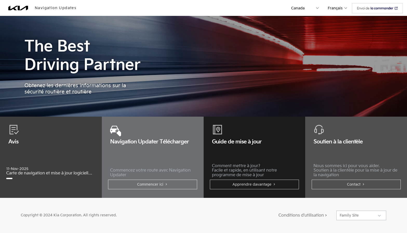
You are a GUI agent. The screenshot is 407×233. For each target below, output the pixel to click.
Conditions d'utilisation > (302, 215)
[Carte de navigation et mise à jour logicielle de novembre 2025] (11, 178)
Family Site (349, 215)
